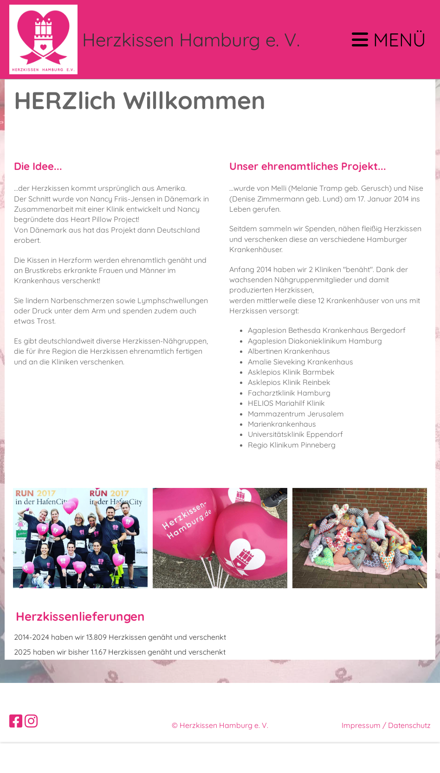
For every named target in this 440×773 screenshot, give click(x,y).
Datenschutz (409, 725)
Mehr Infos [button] (29, 758)
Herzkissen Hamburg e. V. (191, 39)
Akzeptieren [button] (403, 758)
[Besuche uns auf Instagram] (31, 721)
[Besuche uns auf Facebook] (15, 721)
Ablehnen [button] (354, 758)
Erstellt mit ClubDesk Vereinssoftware (220, 736)
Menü (389, 39)
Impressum (361, 725)
